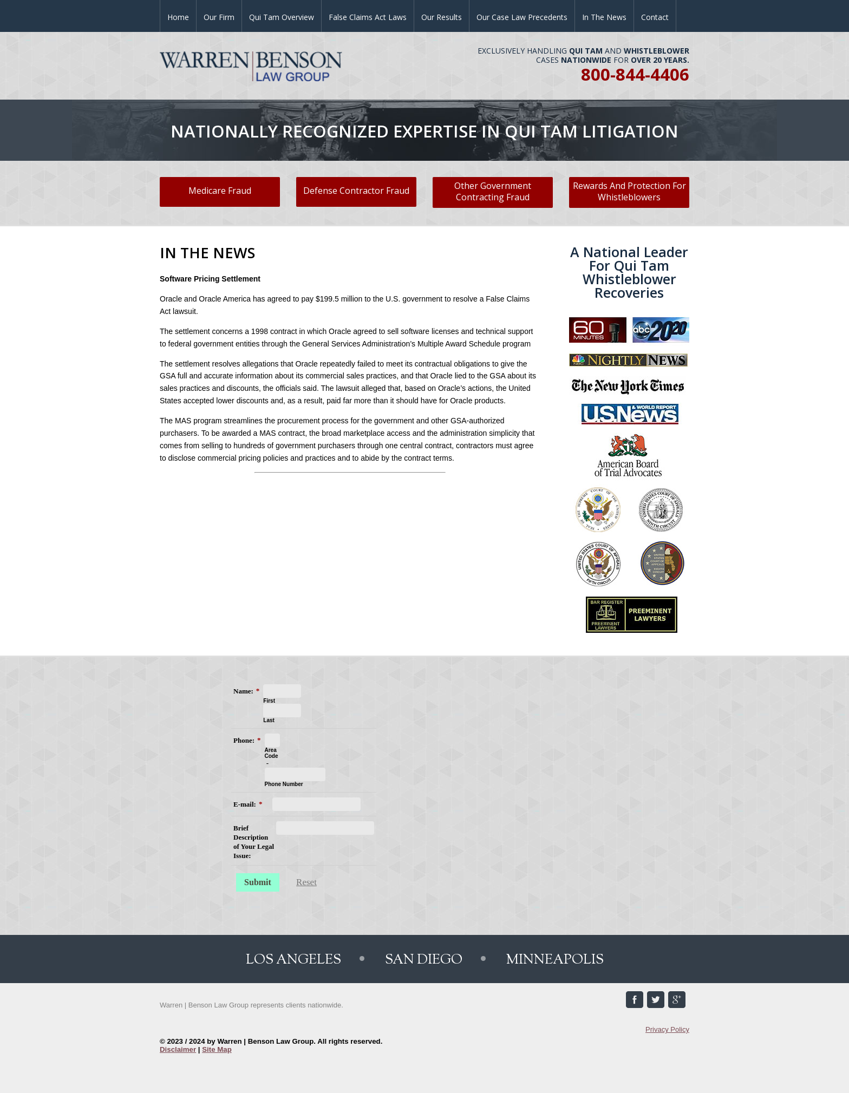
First (269, 701)
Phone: (243, 740)
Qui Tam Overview (281, 17)
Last (269, 720)
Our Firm (219, 17)
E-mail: (244, 804)
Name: (243, 691)
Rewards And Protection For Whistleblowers (629, 191)
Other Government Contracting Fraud (492, 191)
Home (178, 17)
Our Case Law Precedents (521, 17)
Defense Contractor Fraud (356, 191)
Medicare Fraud (219, 191)
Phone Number (284, 784)
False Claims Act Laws (368, 17)
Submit (257, 882)
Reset (306, 882)
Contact (655, 17)
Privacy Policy (667, 1029)
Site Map (217, 1049)
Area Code (271, 753)
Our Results (441, 17)
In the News (604, 17)
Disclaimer (178, 1049)
